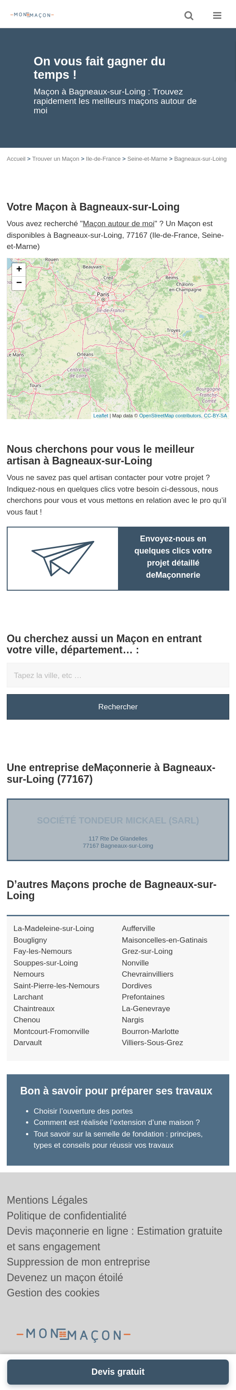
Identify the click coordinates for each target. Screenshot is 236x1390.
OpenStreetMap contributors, (171, 415)
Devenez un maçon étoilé (65, 1277)
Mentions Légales (47, 1200)
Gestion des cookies (53, 1293)
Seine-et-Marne (147, 158)
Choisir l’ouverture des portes (83, 1111)
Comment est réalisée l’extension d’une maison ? (117, 1122)
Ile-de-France (103, 158)
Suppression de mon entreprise (78, 1262)
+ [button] (19, 270)
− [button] (19, 283)
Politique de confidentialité (67, 1216)
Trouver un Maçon (55, 158)
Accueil (16, 158)
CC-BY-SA (215, 415)
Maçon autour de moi (119, 223)
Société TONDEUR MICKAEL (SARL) (118, 820)
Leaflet (100, 415)
